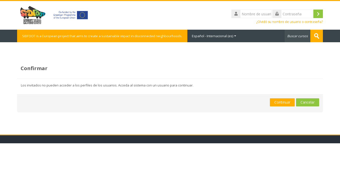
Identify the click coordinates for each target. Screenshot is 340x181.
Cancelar (308, 102)
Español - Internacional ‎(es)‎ (214, 36)
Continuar (282, 102)
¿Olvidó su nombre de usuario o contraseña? (289, 22)
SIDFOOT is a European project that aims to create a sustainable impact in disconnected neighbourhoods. (102, 36)
